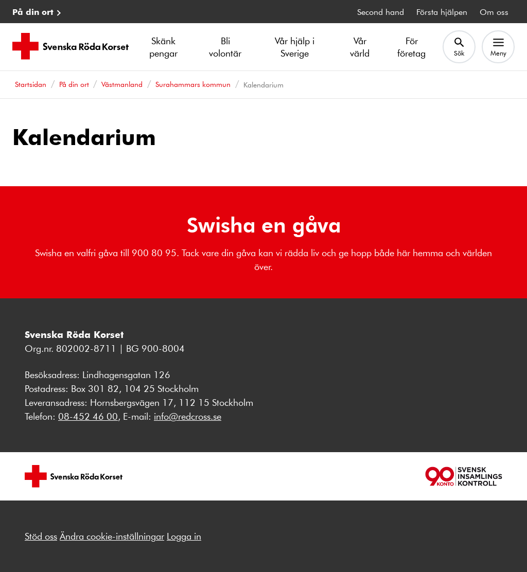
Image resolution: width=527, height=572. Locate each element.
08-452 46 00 (88, 416)
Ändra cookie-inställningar (112, 536)
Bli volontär (225, 46)
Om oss (494, 11)
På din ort (33, 11)
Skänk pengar (163, 46)
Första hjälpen (441, 11)
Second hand (380, 11)
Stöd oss (41, 536)
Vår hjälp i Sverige (294, 46)
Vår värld (360, 46)
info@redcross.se (187, 416)
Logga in (184, 536)
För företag (411, 46)
